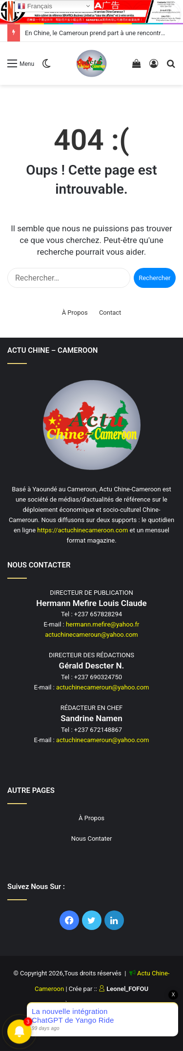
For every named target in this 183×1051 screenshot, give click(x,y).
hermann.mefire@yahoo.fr (103, 624)
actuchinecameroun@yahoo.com (91, 634)
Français (35, 6)
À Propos (75, 312)
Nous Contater (91, 838)
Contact (110, 312)
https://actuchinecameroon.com (82, 530)
